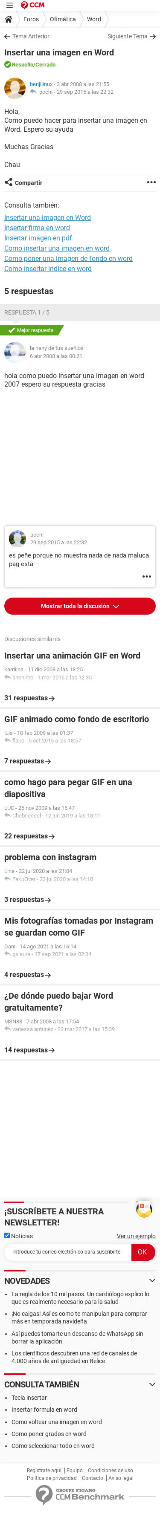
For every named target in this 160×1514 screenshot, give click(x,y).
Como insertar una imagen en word (57, 248)
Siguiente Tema (128, 36)
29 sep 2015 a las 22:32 (85, 92)
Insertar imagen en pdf (38, 238)
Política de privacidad (52, 1478)
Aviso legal (121, 1478)
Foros (31, 19)
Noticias (18, 1236)
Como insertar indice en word (48, 269)
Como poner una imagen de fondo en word (68, 258)
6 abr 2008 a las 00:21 (56, 356)
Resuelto (22, 64)
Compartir (28, 182)
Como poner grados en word (49, 1433)
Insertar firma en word (37, 228)
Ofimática (63, 19)
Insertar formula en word (44, 1409)
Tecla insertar (29, 1397)
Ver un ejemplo (136, 1236)
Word (94, 19)
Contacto (92, 1478)
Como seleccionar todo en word (53, 1445)
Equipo (75, 1471)
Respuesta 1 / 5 (26, 312)
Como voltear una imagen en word (57, 1422)
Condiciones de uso (110, 1471)
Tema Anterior (30, 36)
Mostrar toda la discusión (76, 606)
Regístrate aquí (44, 1471)
